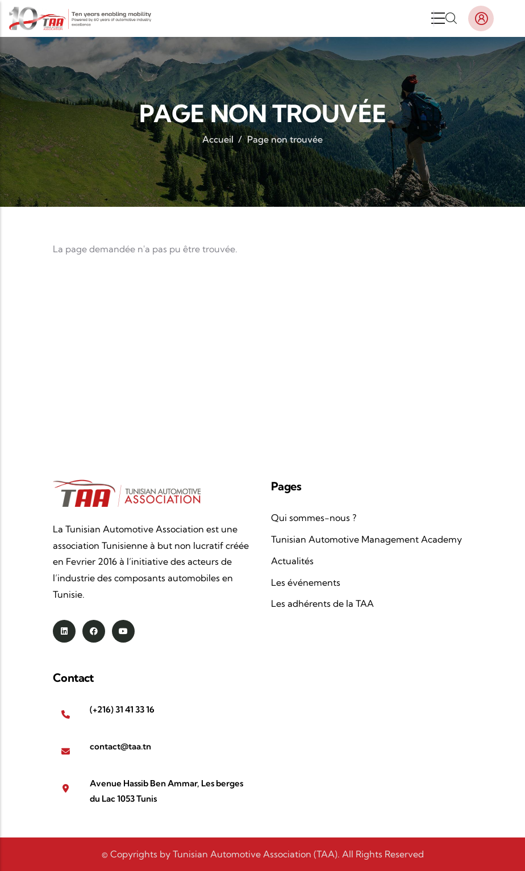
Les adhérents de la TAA (322, 603)
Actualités (292, 560)
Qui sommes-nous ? (313, 517)
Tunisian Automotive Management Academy (366, 539)
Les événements (305, 582)
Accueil (218, 139)
